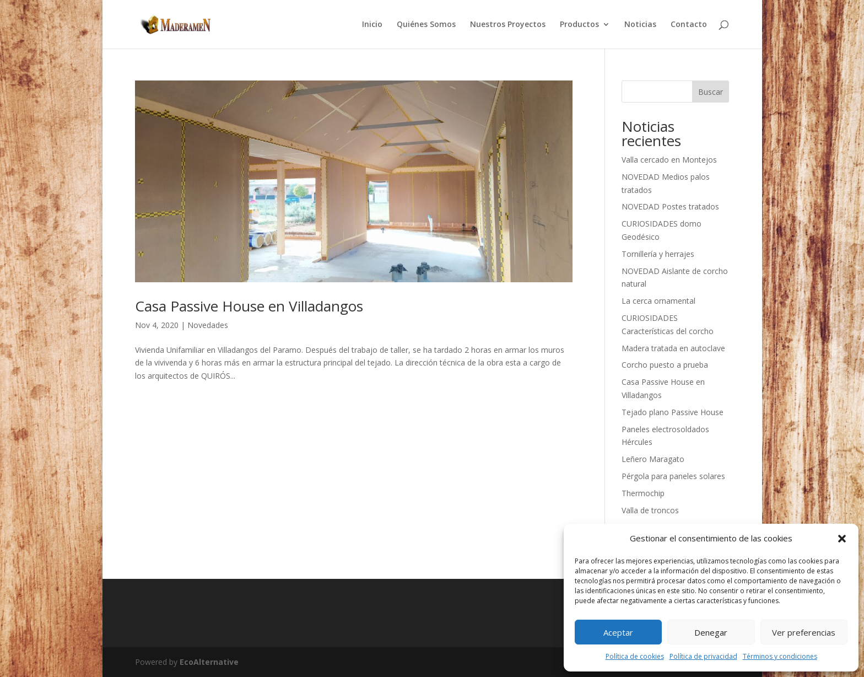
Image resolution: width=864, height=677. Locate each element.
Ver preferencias (803, 632)
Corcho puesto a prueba (665, 364)
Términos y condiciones (780, 656)
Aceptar (618, 632)
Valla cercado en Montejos (669, 159)
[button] (841, 538)
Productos (579, 24)
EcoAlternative (209, 662)
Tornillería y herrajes (658, 254)
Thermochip (643, 493)
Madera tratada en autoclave (673, 348)
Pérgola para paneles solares (673, 476)
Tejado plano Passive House (672, 412)
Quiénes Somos (426, 24)
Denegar (710, 632)
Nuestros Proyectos (508, 24)
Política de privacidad (703, 656)
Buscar (710, 92)
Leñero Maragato (653, 459)
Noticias (640, 24)
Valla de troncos (650, 510)
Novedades (207, 325)
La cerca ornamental (658, 300)
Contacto (689, 24)
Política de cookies (635, 656)
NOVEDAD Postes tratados (670, 206)
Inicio (372, 24)
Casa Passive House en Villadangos (249, 306)
